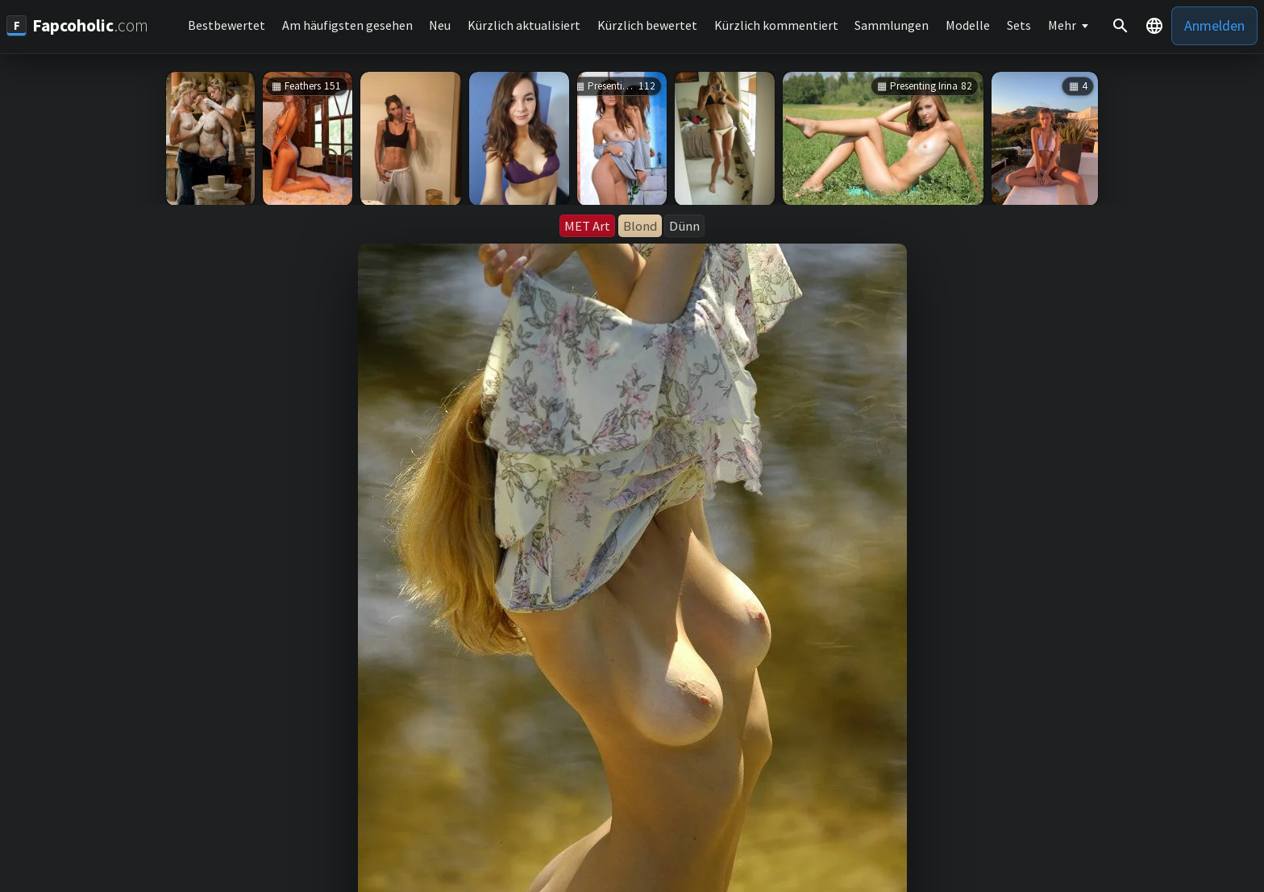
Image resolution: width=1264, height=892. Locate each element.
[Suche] (1120, 25)
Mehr (1062, 25)
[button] (1154, 25)
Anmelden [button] (1214, 25)
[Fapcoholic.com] (77, 25)
